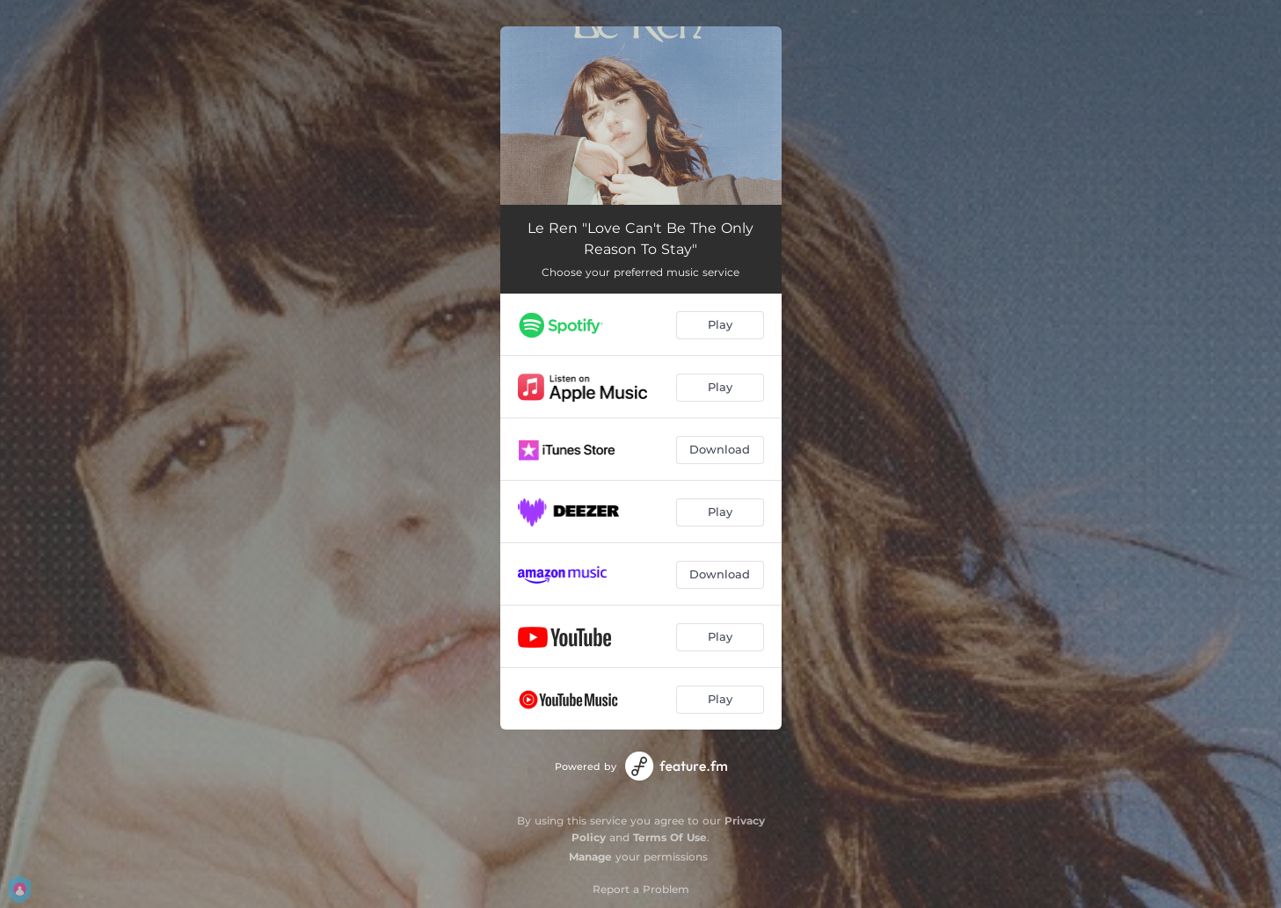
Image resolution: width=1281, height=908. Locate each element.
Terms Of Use (670, 837)
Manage (590, 856)
